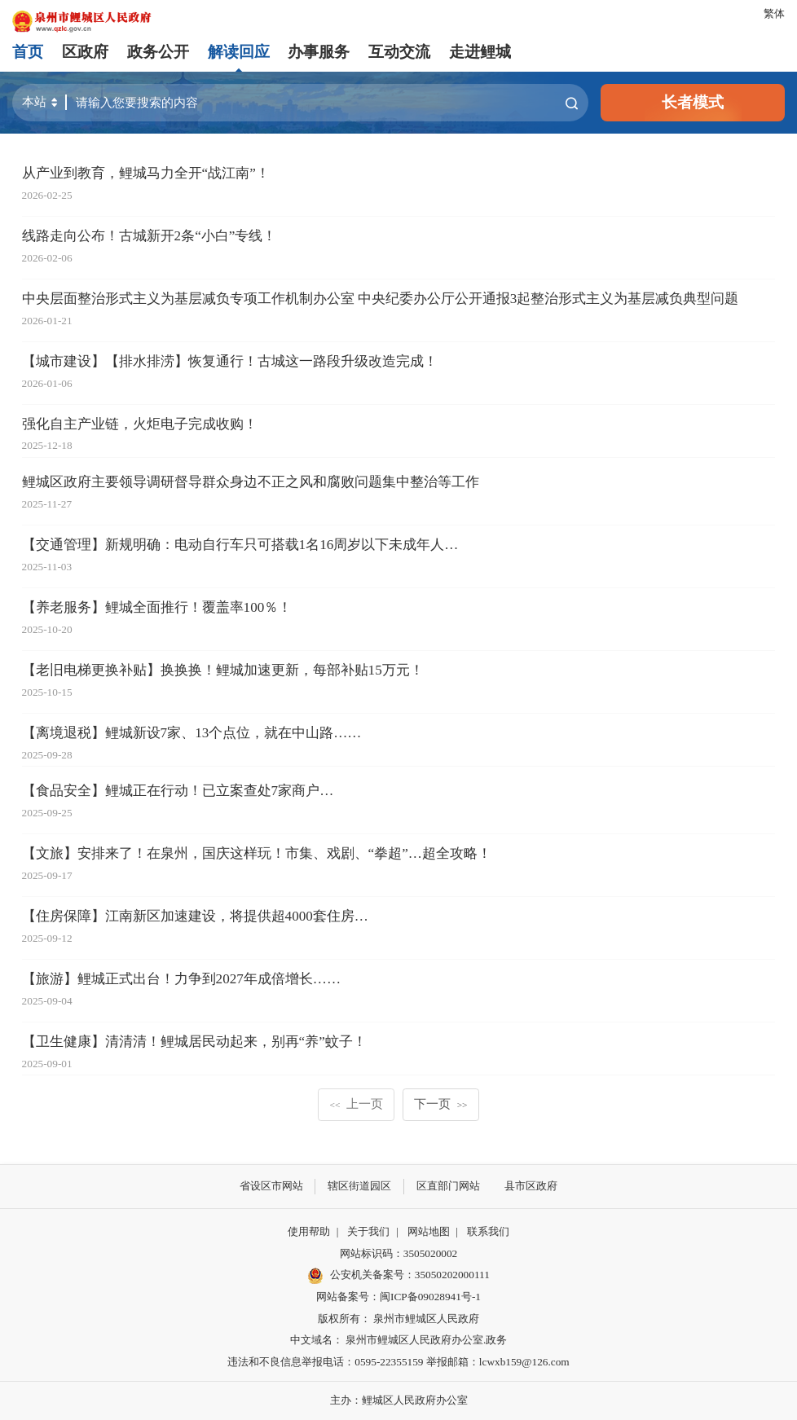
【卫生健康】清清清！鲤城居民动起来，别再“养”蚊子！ (194, 1041)
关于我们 (368, 1231)
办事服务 (319, 51)
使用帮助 (309, 1231)
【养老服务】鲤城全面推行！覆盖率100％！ (157, 607)
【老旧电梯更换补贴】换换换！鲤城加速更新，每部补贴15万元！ (223, 670)
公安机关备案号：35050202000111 (398, 1276)
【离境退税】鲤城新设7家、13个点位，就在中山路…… (192, 733)
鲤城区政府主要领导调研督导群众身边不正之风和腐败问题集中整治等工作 (250, 482)
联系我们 (488, 1231)
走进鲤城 (480, 51)
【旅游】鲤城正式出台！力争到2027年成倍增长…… (181, 979)
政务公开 (158, 51)
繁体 (774, 13)
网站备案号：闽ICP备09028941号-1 (398, 1296)
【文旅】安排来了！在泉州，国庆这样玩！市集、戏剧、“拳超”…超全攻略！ (256, 853)
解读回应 (239, 51)
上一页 (356, 1103)
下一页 (440, 1103)
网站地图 (428, 1231)
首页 (27, 51)
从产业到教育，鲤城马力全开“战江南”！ (146, 173)
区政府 (85, 51)
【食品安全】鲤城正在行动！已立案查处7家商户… (178, 790)
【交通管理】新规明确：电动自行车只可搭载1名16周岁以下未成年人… (240, 544)
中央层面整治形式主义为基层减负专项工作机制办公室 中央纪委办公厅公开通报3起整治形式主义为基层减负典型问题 (380, 298)
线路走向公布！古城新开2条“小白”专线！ (149, 236)
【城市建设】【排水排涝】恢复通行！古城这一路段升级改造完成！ (230, 361)
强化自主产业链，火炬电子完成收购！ (140, 424)
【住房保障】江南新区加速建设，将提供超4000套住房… (195, 916)
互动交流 (399, 51)
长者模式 (693, 102)
